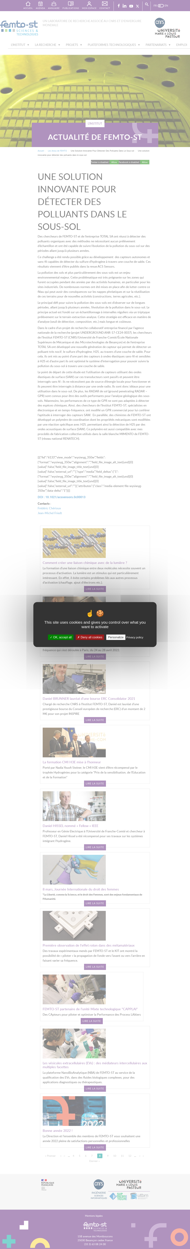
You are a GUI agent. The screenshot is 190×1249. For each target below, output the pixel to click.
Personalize (116, 637)
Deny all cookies (89, 637)
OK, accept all (61, 637)
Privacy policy (134, 637)
